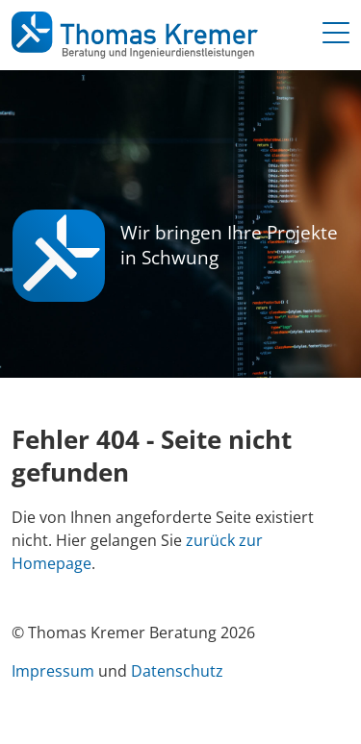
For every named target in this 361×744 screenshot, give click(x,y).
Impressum (53, 671)
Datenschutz (177, 671)
